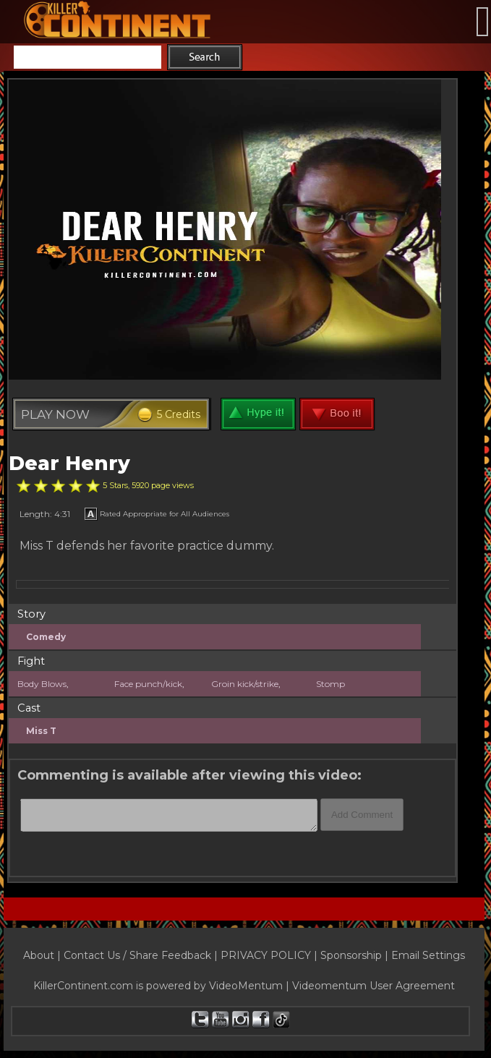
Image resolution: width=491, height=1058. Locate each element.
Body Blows (42, 683)
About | (43, 955)
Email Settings (428, 955)
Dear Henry (69, 463)
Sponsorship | (355, 955)
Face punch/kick (148, 683)
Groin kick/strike (244, 683)
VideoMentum (246, 985)
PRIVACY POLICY (266, 955)
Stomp (330, 683)
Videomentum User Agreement (373, 985)
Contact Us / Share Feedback (137, 955)
